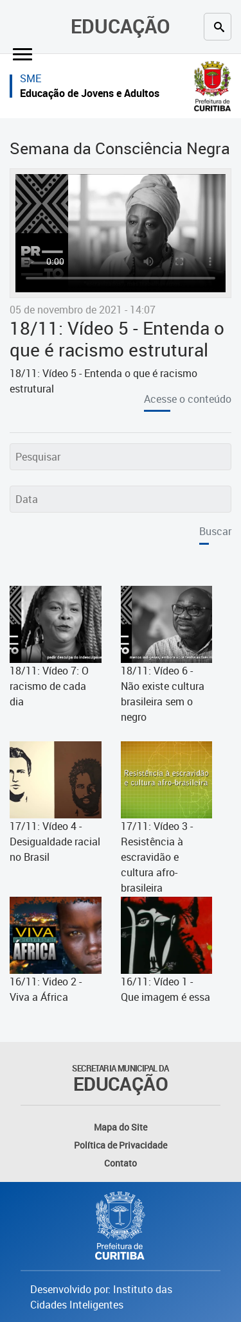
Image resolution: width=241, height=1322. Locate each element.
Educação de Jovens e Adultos (89, 93)
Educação (120, 26)
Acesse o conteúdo (187, 399)
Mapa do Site (120, 1127)
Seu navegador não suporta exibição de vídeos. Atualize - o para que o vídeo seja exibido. (120, 233)
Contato (120, 1163)
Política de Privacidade (120, 1145)
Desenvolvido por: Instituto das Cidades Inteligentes (101, 1297)
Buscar (215, 531)
